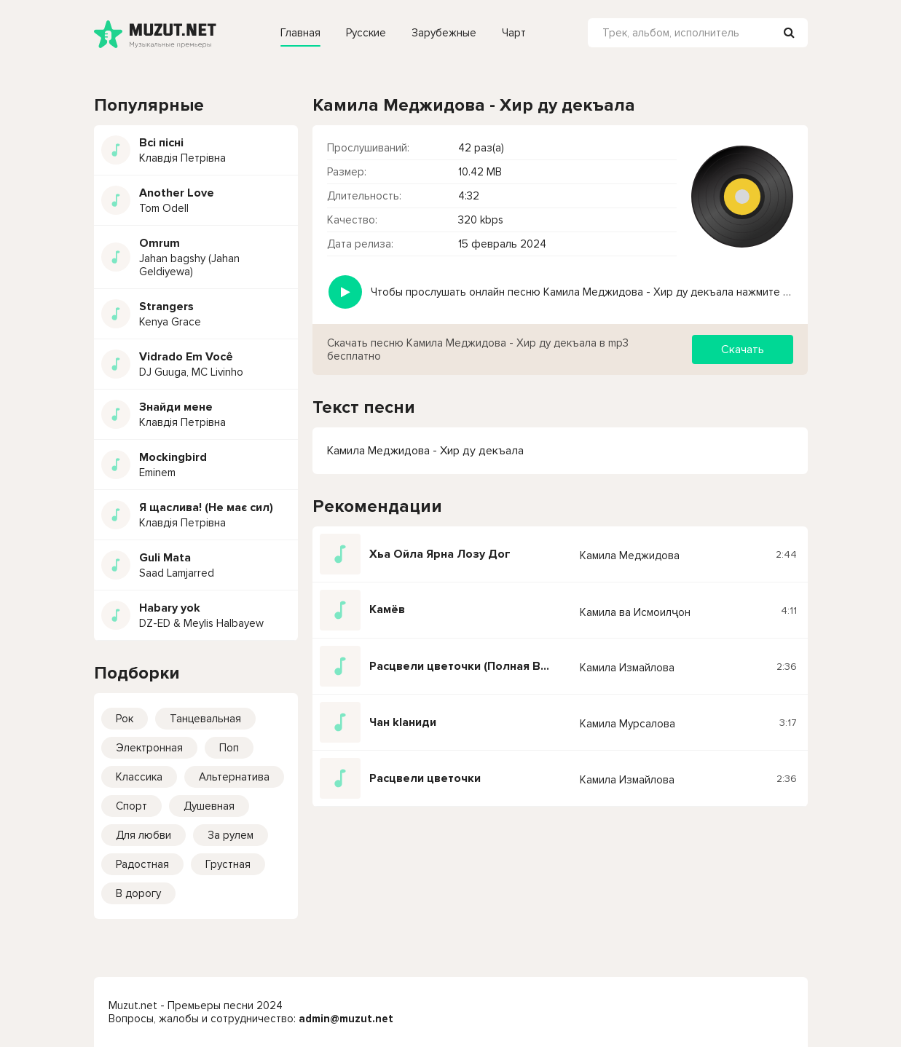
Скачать (742, 349)
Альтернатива (234, 776)
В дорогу (138, 893)
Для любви (143, 835)
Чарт (514, 32)
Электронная (149, 747)
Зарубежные (444, 32)
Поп (229, 747)
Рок (124, 718)
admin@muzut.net (346, 1018)
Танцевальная (205, 718)
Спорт (131, 806)
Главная (300, 32)
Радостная (142, 864)
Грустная (228, 864)
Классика (139, 776)
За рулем (230, 835)
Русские (366, 32)
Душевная (209, 806)
